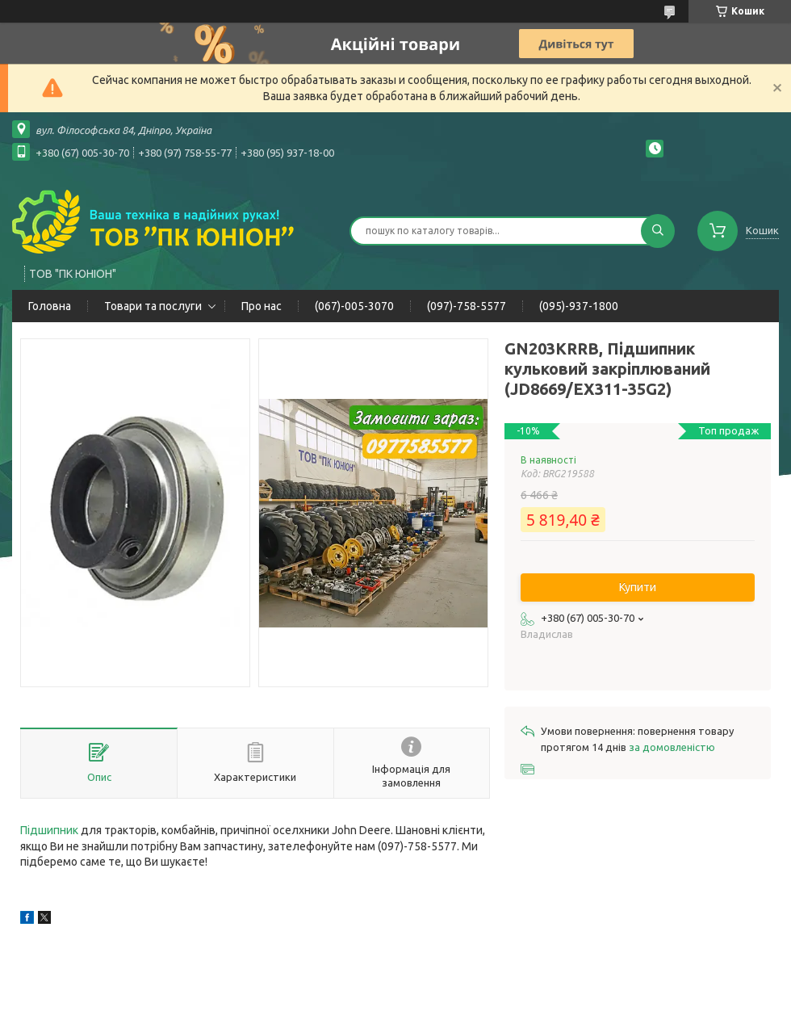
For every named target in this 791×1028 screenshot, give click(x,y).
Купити (637, 587)
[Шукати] (658, 231)
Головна (49, 306)
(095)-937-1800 (578, 306)
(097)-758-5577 (466, 306)
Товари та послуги (153, 306)
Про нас (261, 306)
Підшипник (49, 830)
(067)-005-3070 (354, 306)
